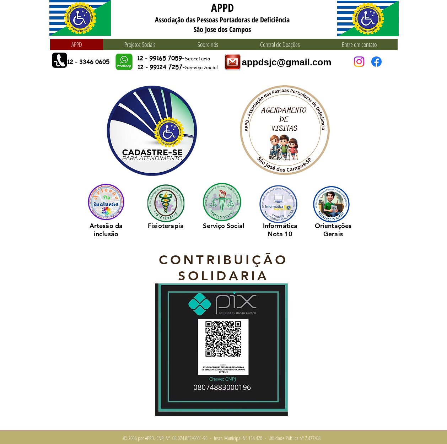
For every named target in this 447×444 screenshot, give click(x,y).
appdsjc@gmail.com (286, 62)
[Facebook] (376, 62)
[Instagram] (359, 62)
